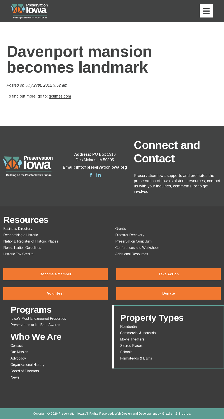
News (14, 377)
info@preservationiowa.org (101, 167)
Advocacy (18, 358)
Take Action (168, 274)
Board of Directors (24, 371)
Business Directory (17, 228)
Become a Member (56, 274)
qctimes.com (60, 96)
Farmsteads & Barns (136, 358)
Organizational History (27, 365)
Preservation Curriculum (133, 241)
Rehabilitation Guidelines (22, 248)
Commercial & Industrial (138, 333)
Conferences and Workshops (137, 248)
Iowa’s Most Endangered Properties (38, 318)
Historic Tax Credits (18, 254)
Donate (168, 293)
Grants (120, 228)
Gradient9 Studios (176, 413)
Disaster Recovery (129, 235)
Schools (126, 352)
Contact (16, 345)
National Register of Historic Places (30, 241)
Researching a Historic (20, 235)
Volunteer (55, 293)
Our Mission (19, 352)
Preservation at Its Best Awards (35, 325)
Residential (128, 326)
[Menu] (206, 10)
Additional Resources (131, 254)
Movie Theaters (132, 339)
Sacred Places (131, 345)
